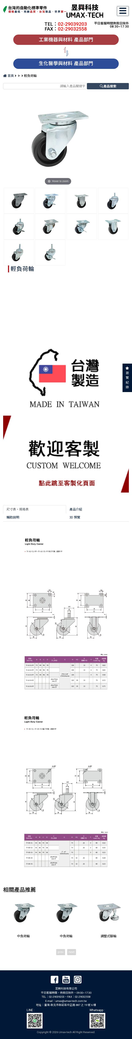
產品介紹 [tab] (75, 509)
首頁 (8, 76)
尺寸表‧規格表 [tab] (18, 509)
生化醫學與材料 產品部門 (66, 63)
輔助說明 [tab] (13, 517)
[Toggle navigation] (123, 11)
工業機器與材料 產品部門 (66, 39)
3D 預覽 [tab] (74, 517)
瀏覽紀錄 (127, 380)
